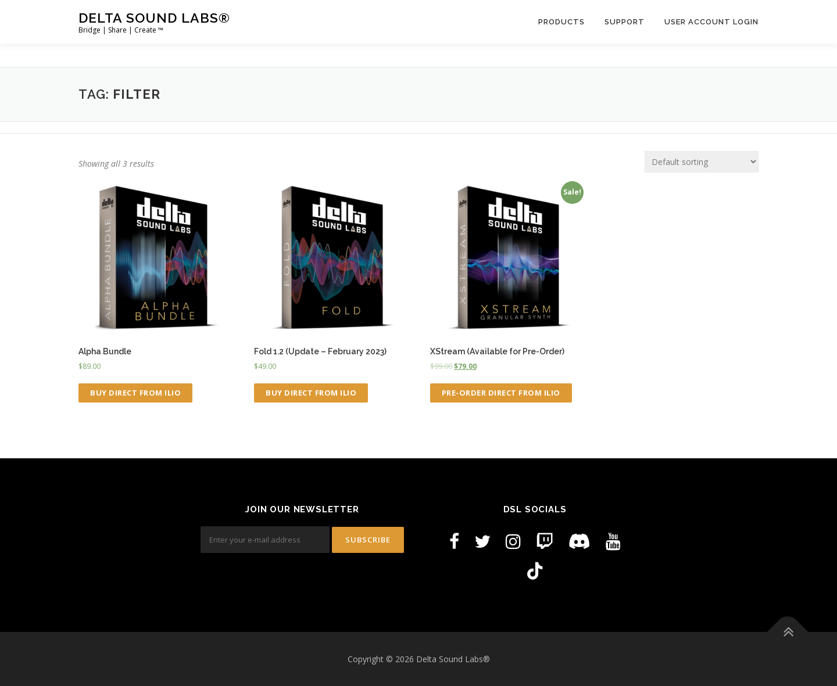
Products (561, 21)
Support (624, 21)
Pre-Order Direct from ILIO (501, 392)
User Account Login (711, 21)
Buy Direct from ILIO (135, 392)
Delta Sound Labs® (154, 18)
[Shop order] (702, 162)
